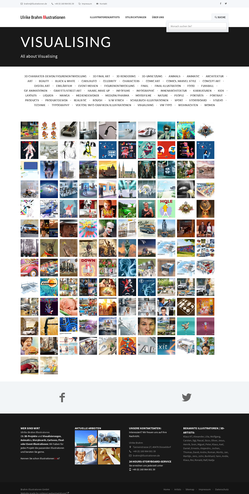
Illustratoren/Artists (105, 17)
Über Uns (158, 17)
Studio (218, 100)
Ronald (198, 460)
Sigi (194, 440)
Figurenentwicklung (119, 85)
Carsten (187, 440)
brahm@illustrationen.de (34, 3)
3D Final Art (101, 76)
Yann (218, 456)
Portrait (216, 95)
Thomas (187, 452)
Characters (131, 81)
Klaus (215, 444)
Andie (225, 456)
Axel (221, 444)
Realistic (80, 100)
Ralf (205, 460)
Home (167, 489)
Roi (192, 460)
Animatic (193, 76)
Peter (208, 444)
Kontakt (101, 3)
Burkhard (210, 456)
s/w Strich (116, 100)
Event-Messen (88, 85)
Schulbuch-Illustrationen (149, 100)
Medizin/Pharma (117, 95)
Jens (194, 456)
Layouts (31, 95)
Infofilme (123, 90)
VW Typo (166, 105)
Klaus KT (187, 436)
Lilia (207, 436)
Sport (179, 100)
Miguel (200, 444)
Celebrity (109, 81)
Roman (211, 452)
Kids (221, 90)
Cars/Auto (89, 81)
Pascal (200, 440)
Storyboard (198, 100)
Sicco (207, 440)
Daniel (186, 448)
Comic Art (153, 81)
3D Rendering (126, 76)
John (201, 456)
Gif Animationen (35, 90)
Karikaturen (202, 90)
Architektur (215, 76)
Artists (177, 489)
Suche (220, 17)
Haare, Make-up (99, 90)
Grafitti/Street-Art (67, 90)
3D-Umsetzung (152, 76)
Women (209, 105)
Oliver (214, 440)
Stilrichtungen (135, 17)
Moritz (219, 452)
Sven (193, 444)
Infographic (145, 90)
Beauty (44, 81)
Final (144, 85)
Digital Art (42, 85)
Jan (226, 452)
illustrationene (49, 458)
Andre (203, 452)
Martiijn (187, 456)
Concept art (211, 81)
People (179, 95)
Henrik (186, 444)
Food (191, 85)
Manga (65, 95)
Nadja (211, 460)
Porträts (197, 95)
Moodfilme (144, 95)
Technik (39, 105)
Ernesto (195, 448)
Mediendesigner (87, 95)
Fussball (207, 85)
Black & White (65, 81)
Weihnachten (188, 105)
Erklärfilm (64, 85)
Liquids (48, 95)
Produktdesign (56, 100)
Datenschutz (222, 489)
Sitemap (190, 489)
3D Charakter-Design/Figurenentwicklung (55, 76)
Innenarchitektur (174, 90)
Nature (163, 95)
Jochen (215, 448)
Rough (97, 100)
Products (32, 100)
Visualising (146, 105)
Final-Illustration (168, 85)
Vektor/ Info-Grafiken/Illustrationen (103, 105)
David (196, 452)
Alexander (198, 436)
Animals (174, 76)
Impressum (85, 3)
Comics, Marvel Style (181, 81)
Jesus (221, 440)
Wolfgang (215, 436)
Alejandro (205, 448)
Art (30, 81)
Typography (60, 105)
